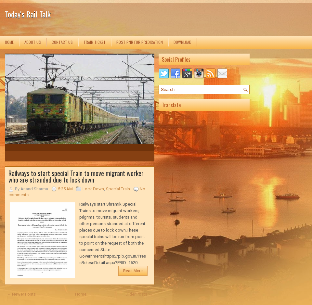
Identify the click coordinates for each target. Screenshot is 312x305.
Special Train (118, 188)
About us (32, 42)
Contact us (62, 42)
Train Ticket (95, 42)
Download (182, 42)
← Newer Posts (21, 294)
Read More (133, 271)
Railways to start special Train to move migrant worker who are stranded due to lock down (76, 176)
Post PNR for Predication (139, 42)
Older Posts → (138, 294)
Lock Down (93, 188)
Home (9, 42)
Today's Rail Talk (28, 14)
